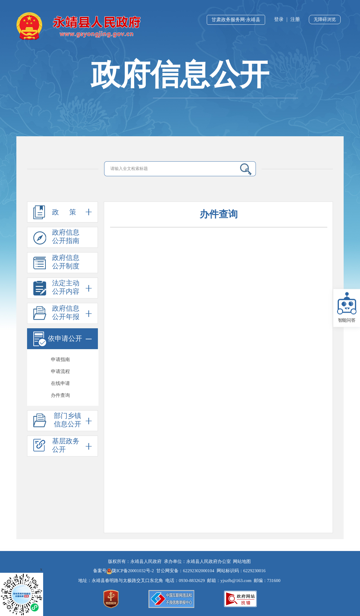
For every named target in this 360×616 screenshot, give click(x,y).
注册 (295, 19)
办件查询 (60, 395)
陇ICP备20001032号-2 (131, 570)
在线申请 (60, 383)
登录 (279, 19)
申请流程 (60, 371)
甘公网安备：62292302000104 (185, 570)
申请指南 (60, 359)
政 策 (62, 212)
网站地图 (242, 561)
